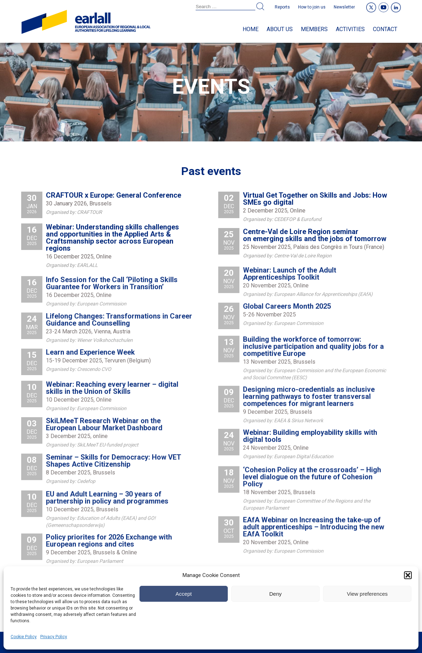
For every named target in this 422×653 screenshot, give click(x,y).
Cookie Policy (24, 636)
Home (250, 29)
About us (280, 29)
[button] (407, 575)
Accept (184, 594)
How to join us (312, 7)
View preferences (367, 594)
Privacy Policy (53, 636)
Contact (385, 29)
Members (314, 29)
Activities (350, 29)
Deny (275, 594)
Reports (282, 7)
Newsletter (344, 7)
